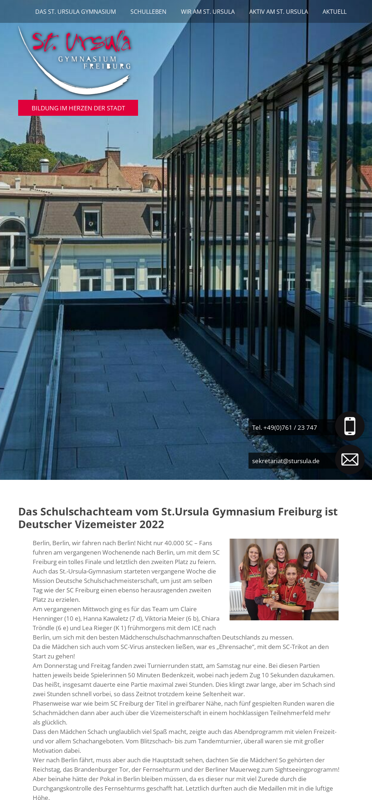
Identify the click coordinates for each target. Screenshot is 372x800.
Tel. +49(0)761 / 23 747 (284, 427)
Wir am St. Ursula (208, 12)
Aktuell (335, 12)
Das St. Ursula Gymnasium (75, 12)
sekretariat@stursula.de (286, 460)
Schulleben (148, 12)
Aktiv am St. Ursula (278, 12)
